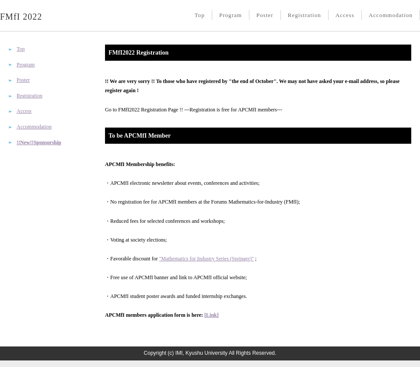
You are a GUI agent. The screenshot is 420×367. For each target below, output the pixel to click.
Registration (304, 15)
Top (200, 15)
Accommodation (391, 15)
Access (345, 15)
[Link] (211, 315)
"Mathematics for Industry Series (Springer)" (206, 259)
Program (230, 15)
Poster (264, 15)
